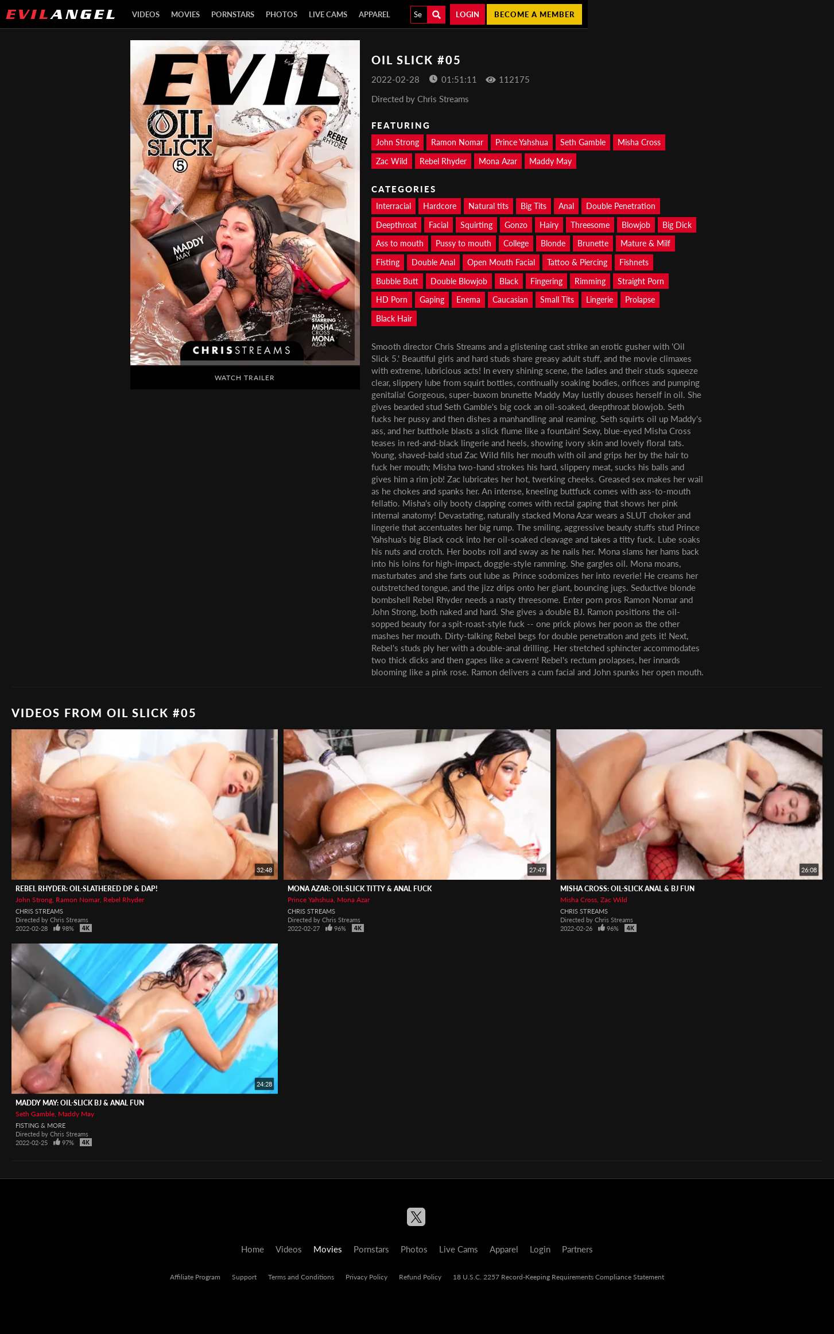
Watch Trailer (245, 377)
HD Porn (392, 299)
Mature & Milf (645, 243)
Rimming (590, 281)
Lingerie (599, 299)
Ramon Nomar (457, 142)
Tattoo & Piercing (577, 262)
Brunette (592, 243)
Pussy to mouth (463, 243)
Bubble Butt (397, 281)
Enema (468, 299)
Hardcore (439, 206)
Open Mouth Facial (501, 262)
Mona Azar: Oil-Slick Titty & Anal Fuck (360, 888)
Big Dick (677, 225)
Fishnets (634, 262)
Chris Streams (39, 911)
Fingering (546, 281)
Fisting (387, 262)
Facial (438, 225)
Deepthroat (396, 225)
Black (508, 281)
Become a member (534, 14)
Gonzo (516, 225)
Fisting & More (40, 1125)
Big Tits (533, 206)
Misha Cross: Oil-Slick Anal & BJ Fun (627, 888)
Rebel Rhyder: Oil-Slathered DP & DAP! (86, 888)
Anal (566, 206)
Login (467, 14)
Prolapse (640, 299)
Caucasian (510, 299)
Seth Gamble (583, 142)
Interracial (393, 206)
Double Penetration (620, 206)
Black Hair (394, 318)
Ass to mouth (400, 243)
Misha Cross (639, 142)
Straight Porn (641, 281)
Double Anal (433, 262)
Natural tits (488, 206)
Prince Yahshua (521, 142)
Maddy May (550, 161)
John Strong (397, 142)
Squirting (476, 225)
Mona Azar (498, 161)
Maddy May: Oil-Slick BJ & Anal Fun (79, 1103)
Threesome (590, 225)
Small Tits (557, 299)
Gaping (432, 299)
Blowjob (636, 225)
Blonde (553, 243)
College (516, 243)
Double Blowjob (458, 281)
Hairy (549, 225)
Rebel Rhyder (443, 161)
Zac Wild (392, 161)
